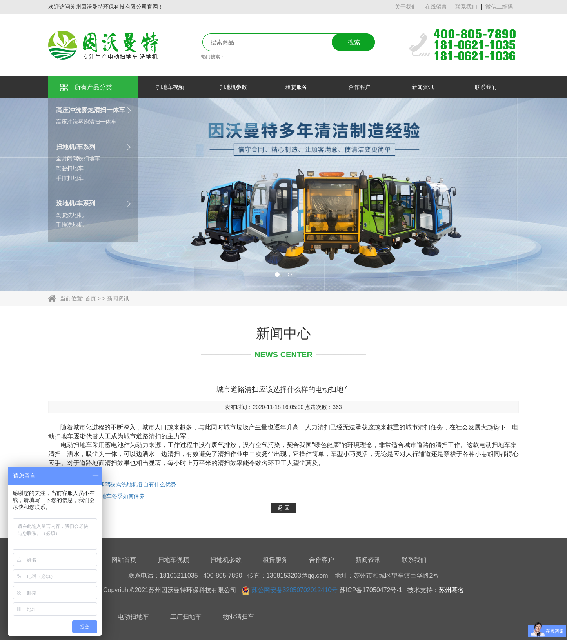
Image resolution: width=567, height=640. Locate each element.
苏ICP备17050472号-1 (371, 590)
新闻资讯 (118, 298)
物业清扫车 (238, 616)
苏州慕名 (451, 590)
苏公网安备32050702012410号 (294, 590)
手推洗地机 (70, 225)
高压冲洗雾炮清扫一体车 (90, 110)
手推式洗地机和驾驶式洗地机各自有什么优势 (121, 484)
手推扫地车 (70, 178)
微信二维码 (499, 7)
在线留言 (436, 7)
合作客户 (321, 559)
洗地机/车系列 (75, 203)
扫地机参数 (226, 559)
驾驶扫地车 (70, 168)
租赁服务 (275, 559)
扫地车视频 (173, 559)
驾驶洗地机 (70, 215)
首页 (90, 298)
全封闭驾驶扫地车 (78, 158)
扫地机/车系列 (75, 147)
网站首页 (123, 559)
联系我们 (466, 7)
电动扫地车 (133, 616)
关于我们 (406, 7)
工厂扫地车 (186, 616)
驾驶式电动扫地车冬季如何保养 (105, 496)
